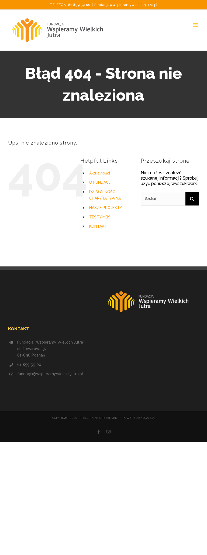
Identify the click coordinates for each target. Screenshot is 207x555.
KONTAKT (98, 226)
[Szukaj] (192, 198)
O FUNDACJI (100, 182)
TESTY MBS (100, 217)
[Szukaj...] (163, 198)
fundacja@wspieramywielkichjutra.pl (125, 5)
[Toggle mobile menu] (196, 25)
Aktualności (99, 173)
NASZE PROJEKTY (105, 207)
